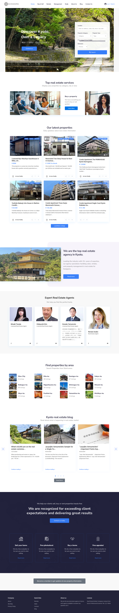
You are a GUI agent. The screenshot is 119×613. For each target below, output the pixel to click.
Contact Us (89, 4)
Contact (36, 606)
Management (58, 4)
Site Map (10, 604)
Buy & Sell (41, 4)
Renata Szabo (93, 332)
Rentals (49, 4)
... (75, 339)
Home (33, 4)
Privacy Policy (12, 606)
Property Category (83, 33)
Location (80, 25)
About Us (74, 4)
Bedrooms (80, 44)
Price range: (81, 40)
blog (35, 609)
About (9, 601)
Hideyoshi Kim (42, 324)
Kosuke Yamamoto (69, 324)
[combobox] (85, 36)
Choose (81, 47)
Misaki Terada (16, 324)
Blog (81, 4)
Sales (35, 604)
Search (92, 52)
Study (66, 4)
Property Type (96, 33)
